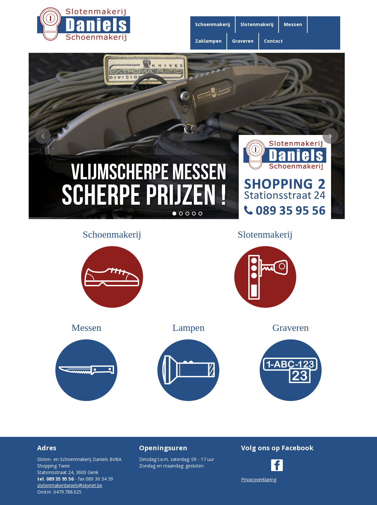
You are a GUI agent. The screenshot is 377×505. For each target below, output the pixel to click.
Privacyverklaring (258, 479)
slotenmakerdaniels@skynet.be (69, 485)
